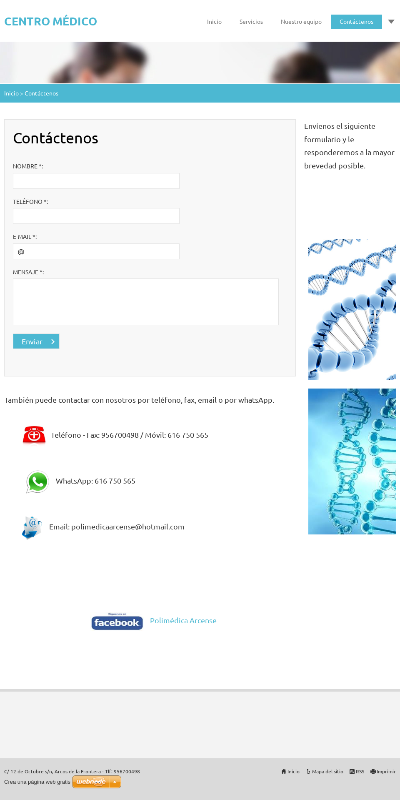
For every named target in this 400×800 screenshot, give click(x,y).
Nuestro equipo (301, 21)
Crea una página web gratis (37, 782)
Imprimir (386, 771)
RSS (360, 771)
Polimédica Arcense (183, 620)
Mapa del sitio (327, 771)
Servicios (251, 21)
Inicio (214, 21)
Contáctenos (356, 21)
